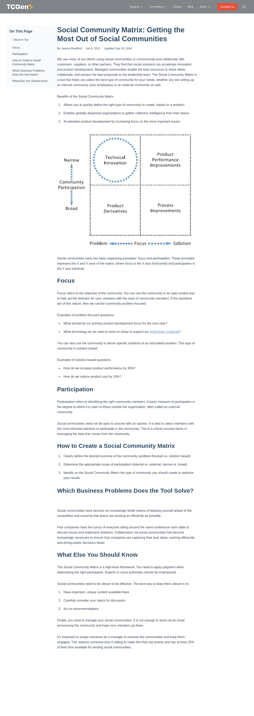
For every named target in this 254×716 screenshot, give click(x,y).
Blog (190, 6)
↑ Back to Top (20, 39)
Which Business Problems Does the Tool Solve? (28, 72)
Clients (177, 6)
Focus (16, 47)
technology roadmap (164, 331)
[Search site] (244, 6)
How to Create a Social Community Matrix (26, 62)
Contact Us (227, 6)
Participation (20, 54)
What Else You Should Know (29, 81)
